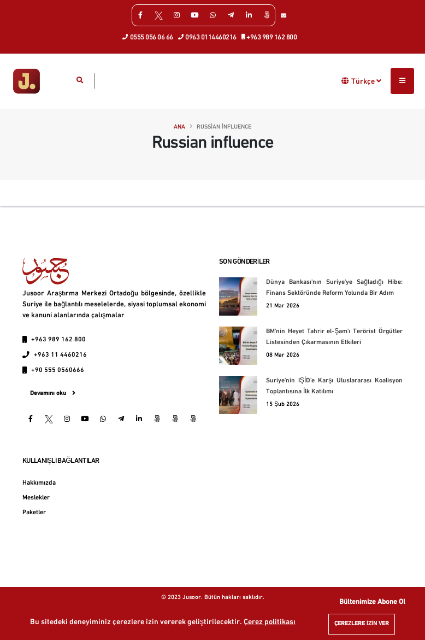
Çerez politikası (270, 622)
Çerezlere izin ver (361, 624)
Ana (179, 127)
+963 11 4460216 (60, 355)
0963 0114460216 (208, 36)
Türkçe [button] (366, 81)
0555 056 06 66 (148, 36)
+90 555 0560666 (57, 370)
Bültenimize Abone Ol (372, 602)
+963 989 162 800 (269, 36)
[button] (345, 80)
